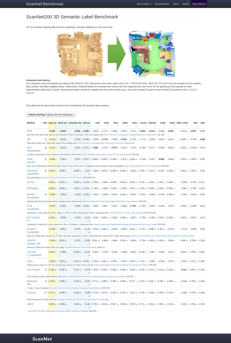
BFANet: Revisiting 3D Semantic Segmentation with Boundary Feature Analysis (109, 201)
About (176, 4)
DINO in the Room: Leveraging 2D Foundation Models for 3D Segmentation (130, 135)
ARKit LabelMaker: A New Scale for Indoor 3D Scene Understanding (106, 154)
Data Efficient (198, 4)
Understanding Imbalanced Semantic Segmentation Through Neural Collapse (120, 265)
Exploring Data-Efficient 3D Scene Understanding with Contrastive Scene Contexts (96, 277)
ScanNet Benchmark (44, 4)
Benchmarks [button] (144, 4)
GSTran (31, 182)
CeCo (30, 261)
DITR (29, 131)
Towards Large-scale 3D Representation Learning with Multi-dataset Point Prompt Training (125, 224)
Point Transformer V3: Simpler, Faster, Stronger (125, 213)
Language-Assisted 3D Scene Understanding (80, 247)
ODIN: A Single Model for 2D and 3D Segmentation (142, 166)
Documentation (162, 4)
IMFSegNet (32, 188)
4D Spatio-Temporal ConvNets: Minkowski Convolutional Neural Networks (75, 288)
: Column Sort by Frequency (51, 114)
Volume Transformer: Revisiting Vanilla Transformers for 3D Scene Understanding (105, 143)
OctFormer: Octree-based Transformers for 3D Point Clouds (61, 178)
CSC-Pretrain (33, 269)
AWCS (30, 304)
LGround (31, 292)
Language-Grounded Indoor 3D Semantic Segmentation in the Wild (80, 299)
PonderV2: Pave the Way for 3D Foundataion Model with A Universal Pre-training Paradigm (162, 236)
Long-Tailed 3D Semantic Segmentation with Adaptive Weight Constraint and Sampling (58, 311)
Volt (29, 139)
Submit (185, 4)
